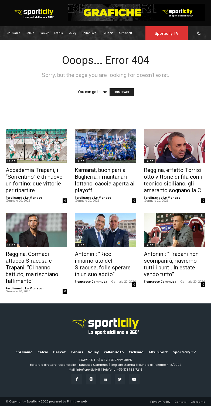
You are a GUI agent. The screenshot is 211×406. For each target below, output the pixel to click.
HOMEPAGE (122, 92)
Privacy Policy (160, 402)
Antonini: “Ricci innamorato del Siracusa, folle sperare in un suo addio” (103, 264)
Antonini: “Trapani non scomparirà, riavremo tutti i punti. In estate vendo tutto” (171, 264)
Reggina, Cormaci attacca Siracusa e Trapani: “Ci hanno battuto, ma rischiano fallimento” (32, 267)
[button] (199, 33)
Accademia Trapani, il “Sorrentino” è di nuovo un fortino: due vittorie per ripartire (34, 180)
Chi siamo (198, 402)
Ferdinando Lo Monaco (24, 197)
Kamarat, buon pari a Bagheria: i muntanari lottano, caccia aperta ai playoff (105, 180)
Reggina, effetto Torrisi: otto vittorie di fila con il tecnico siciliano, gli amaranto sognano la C (174, 180)
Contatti (180, 402)
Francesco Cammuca (91, 281)
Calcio (11, 161)
